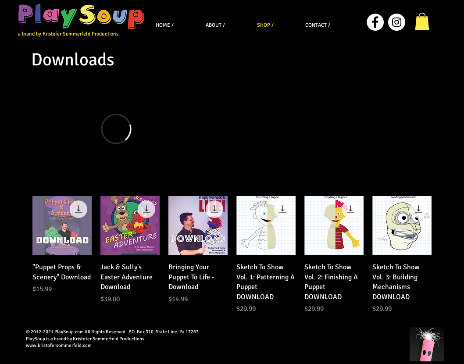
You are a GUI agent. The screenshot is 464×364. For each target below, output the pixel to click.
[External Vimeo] (116, 128)
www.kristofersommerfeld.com (59, 345)
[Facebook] (375, 22)
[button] (422, 21)
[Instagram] (396, 22)
